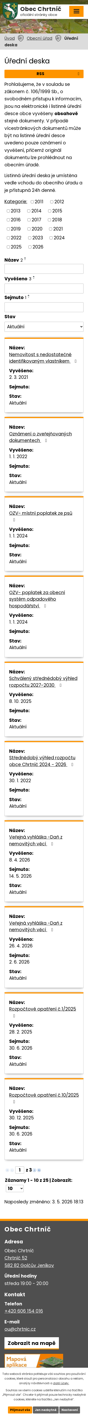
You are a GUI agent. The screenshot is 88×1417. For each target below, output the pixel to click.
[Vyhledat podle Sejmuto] (44, 307)
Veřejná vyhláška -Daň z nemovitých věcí (35, 840)
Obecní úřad (39, 38)
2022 (16, 238)
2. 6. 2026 (19, 962)
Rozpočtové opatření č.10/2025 (44, 1098)
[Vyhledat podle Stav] (44, 327)
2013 (15, 211)
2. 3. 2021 (18, 377)
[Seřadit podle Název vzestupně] (25, 258)
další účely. (61, 1383)
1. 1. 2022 (18, 456)
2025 (16, 247)
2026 (38, 247)
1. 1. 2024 (18, 536)
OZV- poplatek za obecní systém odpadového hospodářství (37, 599)
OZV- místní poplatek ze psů (40, 516)
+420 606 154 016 (23, 1311)
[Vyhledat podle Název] (44, 269)
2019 (16, 229)
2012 (59, 202)
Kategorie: (15, 201)
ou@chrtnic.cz (20, 1329)
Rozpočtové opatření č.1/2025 (42, 1012)
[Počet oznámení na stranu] (15, 1188)
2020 (37, 229)
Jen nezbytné (46, 1410)
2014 (36, 211)
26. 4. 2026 (21, 946)
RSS (59, 74)
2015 (57, 211)
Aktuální (18, 403)
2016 (16, 220)
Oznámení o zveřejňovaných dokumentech (40, 437)
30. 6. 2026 (20, 1048)
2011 (39, 202)
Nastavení (69, 1410)
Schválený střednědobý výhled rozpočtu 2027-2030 (43, 681)
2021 (58, 229)
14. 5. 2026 (20, 876)
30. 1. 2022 (20, 781)
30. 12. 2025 (21, 1118)
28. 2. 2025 (20, 1032)
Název (13, 260)
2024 (59, 238)
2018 (57, 220)
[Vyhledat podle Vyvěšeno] (44, 288)
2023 (37, 238)
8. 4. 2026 (19, 860)
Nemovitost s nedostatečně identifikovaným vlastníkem (43, 358)
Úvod (9, 38)
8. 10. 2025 (20, 701)
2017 (36, 220)
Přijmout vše (20, 1410)
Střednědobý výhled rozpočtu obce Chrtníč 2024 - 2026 (42, 761)
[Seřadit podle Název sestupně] (25, 260)
